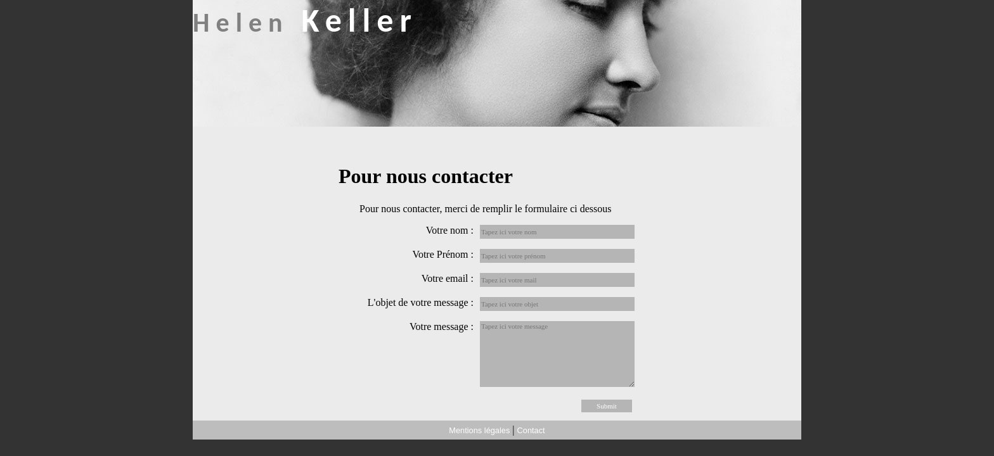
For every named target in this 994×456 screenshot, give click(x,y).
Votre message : (442, 326)
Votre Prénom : (443, 254)
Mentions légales (479, 430)
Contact (531, 430)
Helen (305, 22)
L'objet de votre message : (421, 302)
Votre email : (448, 278)
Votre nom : (450, 230)
